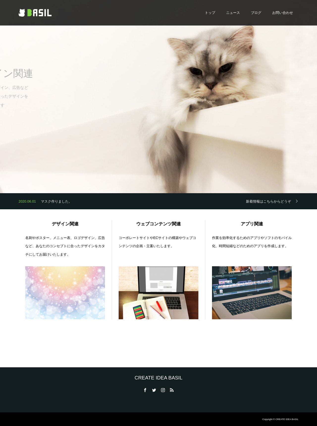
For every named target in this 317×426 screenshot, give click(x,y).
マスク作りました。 (56, 202)
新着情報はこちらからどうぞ (268, 201)
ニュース (233, 13)
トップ (210, 13)
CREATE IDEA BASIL (158, 377)
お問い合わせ (282, 13)
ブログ (256, 13)
